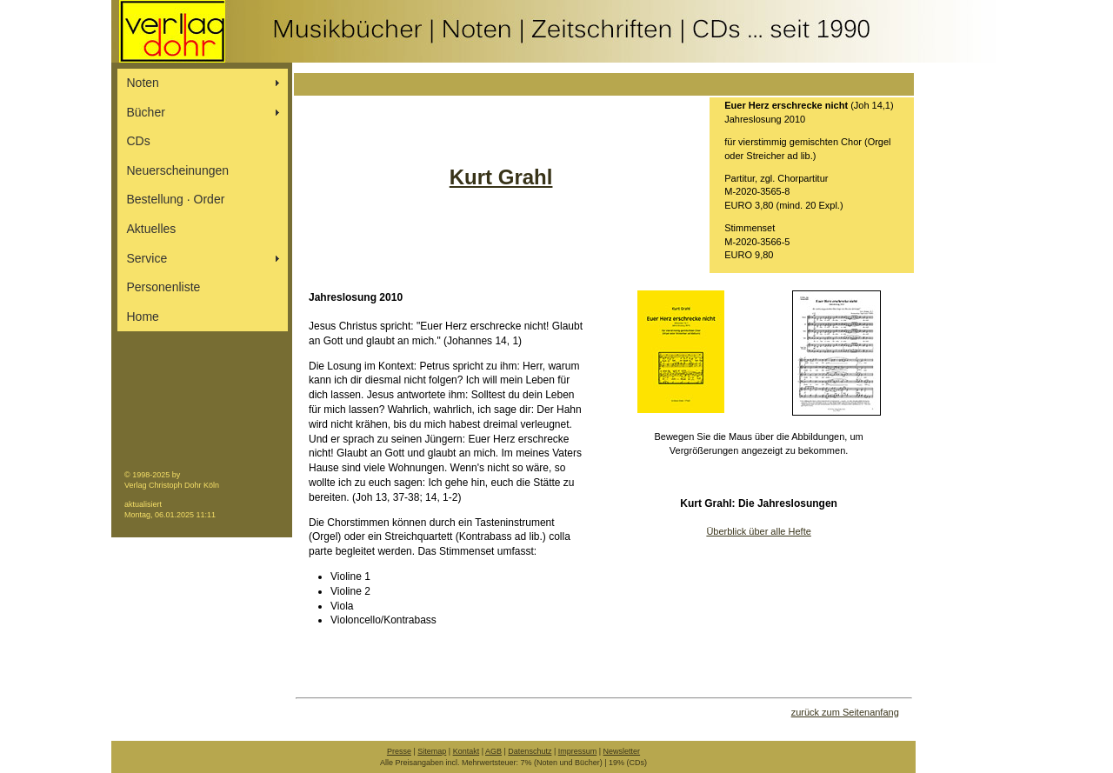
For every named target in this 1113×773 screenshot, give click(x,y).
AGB (493, 751)
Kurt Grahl (501, 177)
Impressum (577, 751)
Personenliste (164, 287)
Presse (399, 751)
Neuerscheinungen (178, 170)
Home (143, 316)
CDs (138, 141)
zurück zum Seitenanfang (845, 712)
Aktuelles (152, 229)
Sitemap (431, 751)
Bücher (146, 112)
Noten (143, 83)
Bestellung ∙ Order (176, 199)
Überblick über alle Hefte (758, 531)
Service (147, 258)
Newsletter (622, 751)
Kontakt (466, 751)
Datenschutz (529, 751)
